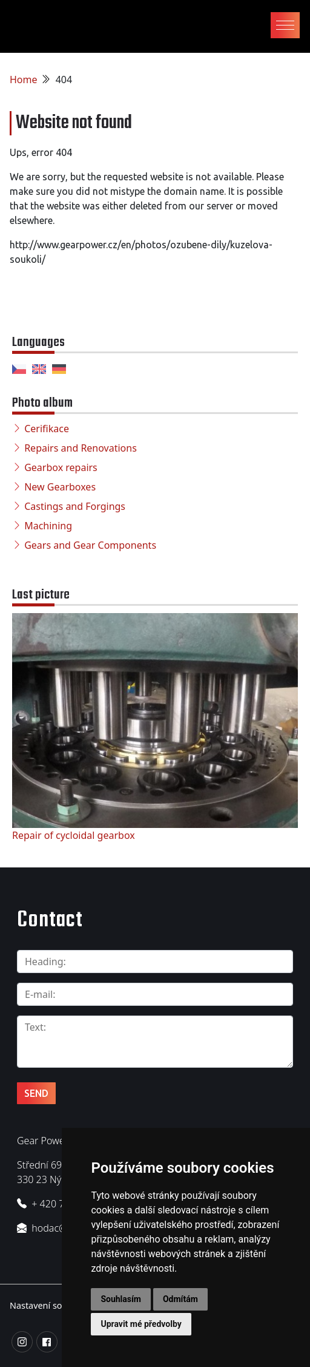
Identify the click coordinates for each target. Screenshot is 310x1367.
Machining (48, 525)
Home (24, 79)
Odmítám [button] (180, 1299)
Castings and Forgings (74, 506)
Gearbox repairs (60, 467)
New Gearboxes (60, 487)
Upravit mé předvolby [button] (141, 1324)
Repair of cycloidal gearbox (73, 835)
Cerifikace (46, 428)
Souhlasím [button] (121, 1299)
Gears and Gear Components (90, 545)
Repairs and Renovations (80, 448)
